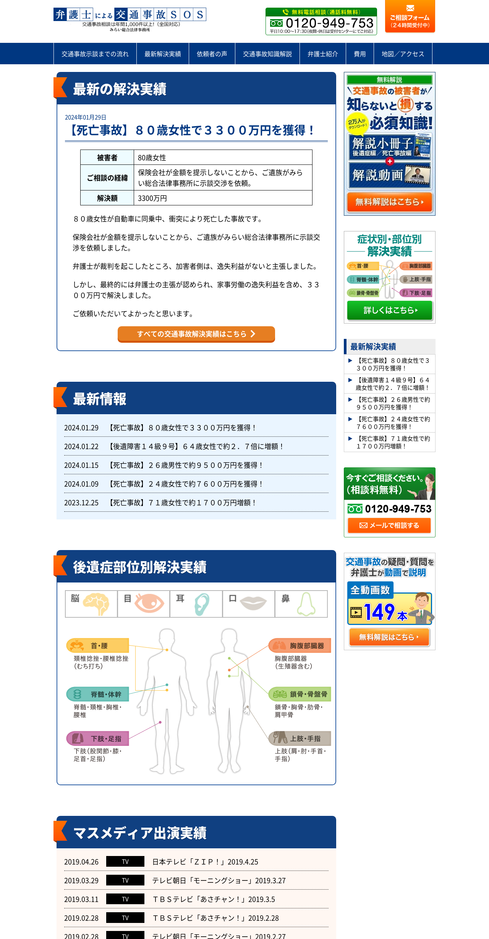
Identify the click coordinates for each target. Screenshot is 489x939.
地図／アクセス (403, 53)
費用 (360, 53)
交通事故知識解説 (267, 53)
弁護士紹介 (323, 53)
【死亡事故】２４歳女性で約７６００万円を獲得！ (185, 483)
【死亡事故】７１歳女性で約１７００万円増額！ (181, 502)
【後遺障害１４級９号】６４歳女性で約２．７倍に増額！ (195, 446)
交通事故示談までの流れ (95, 53)
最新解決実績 (162, 53)
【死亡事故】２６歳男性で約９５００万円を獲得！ (185, 465)
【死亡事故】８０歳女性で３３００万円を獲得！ (191, 129)
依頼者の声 (212, 53)
